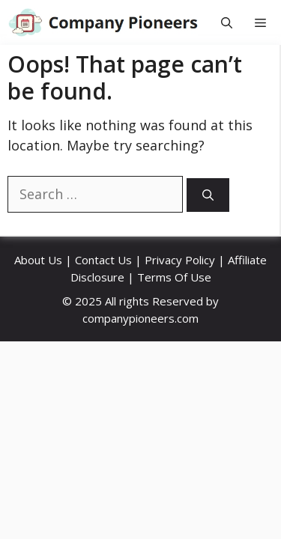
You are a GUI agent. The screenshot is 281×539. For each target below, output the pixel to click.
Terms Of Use (174, 277)
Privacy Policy (180, 259)
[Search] (208, 195)
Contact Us (103, 259)
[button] (227, 22)
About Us (38, 259)
